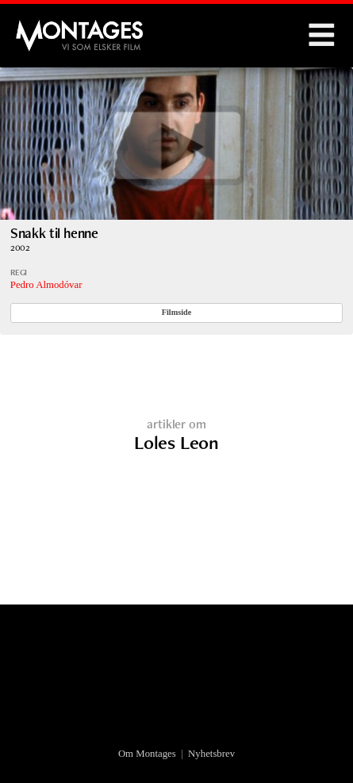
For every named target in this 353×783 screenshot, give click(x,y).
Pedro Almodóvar (46, 284)
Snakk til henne (54, 233)
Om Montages (147, 753)
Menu (321, 36)
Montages (42, 28)
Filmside (177, 312)
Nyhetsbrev (211, 753)
